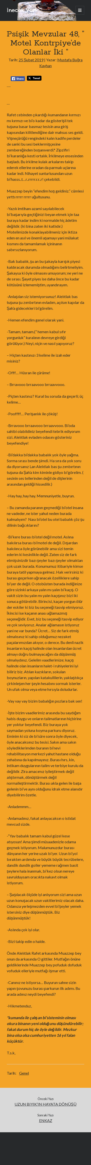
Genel (24, 1073)
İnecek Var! (21, 10)
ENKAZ (45, 1120)
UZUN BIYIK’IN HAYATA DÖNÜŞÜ (45, 1104)
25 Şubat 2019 (31, 59)
